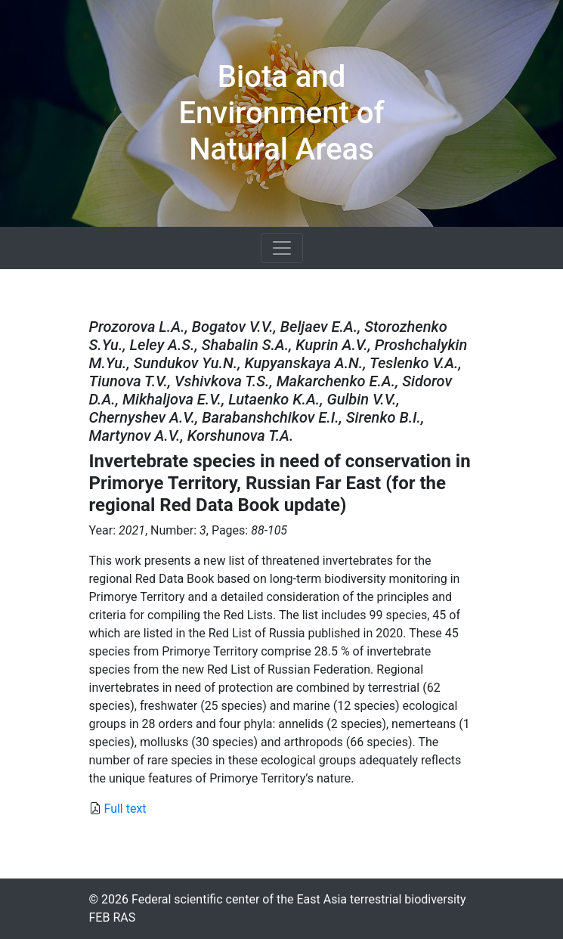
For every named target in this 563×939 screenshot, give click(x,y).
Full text (125, 808)
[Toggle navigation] (282, 248)
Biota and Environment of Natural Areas (281, 113)
